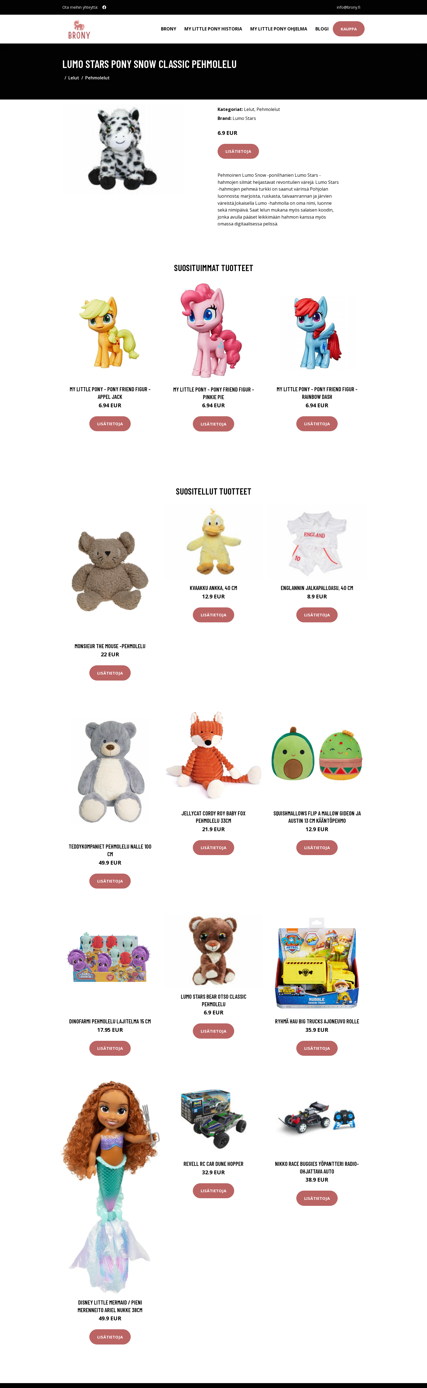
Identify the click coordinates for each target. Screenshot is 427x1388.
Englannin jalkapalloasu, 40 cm (317, 587)
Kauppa (349, 29)
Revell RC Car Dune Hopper (213, 1163)
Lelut (73, 78)
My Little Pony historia (213, 29)
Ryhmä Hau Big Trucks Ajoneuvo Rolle (317, 1021)
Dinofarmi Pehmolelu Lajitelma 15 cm (110, 1021)
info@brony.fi (348, 7)
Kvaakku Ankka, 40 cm (213, 587)
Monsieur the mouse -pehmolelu (110, 645)
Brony (168, 29)
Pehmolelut (97, 78)
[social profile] (104, 7)
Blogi (322, 29)
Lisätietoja (238, 151)
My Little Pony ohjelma (278, 29)
